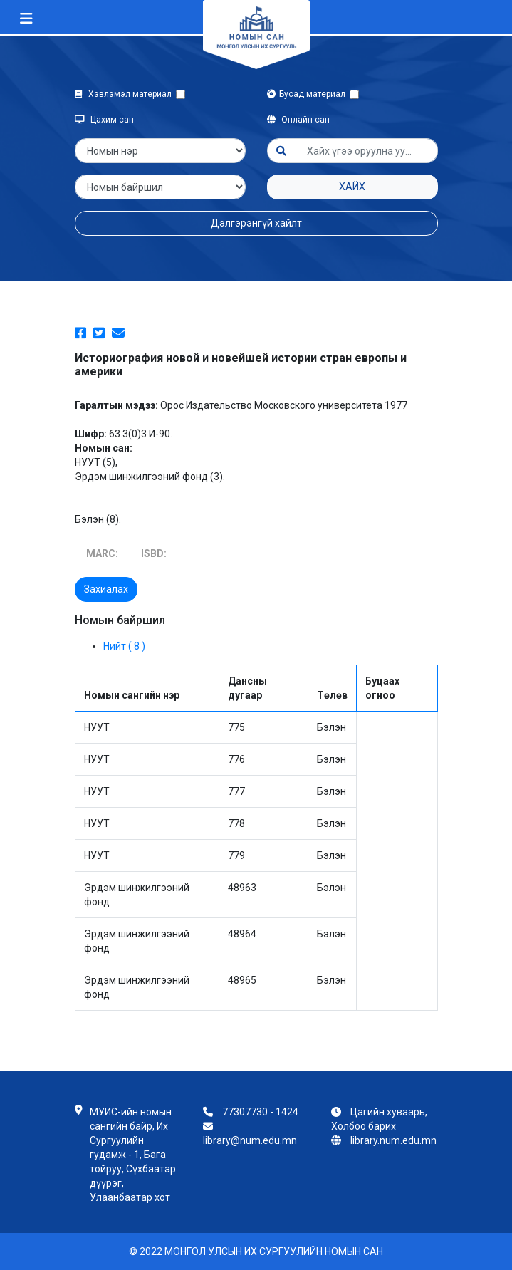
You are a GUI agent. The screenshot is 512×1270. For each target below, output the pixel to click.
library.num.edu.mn (393, 1140)
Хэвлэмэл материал (125, 94)
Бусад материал (308, 94)
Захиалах (106, 589)
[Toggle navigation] (26, 18)
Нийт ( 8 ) (124, 646)
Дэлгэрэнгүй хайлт (256, 223)
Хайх (352, 186)
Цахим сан (104, 120)
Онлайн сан (298, 120)
